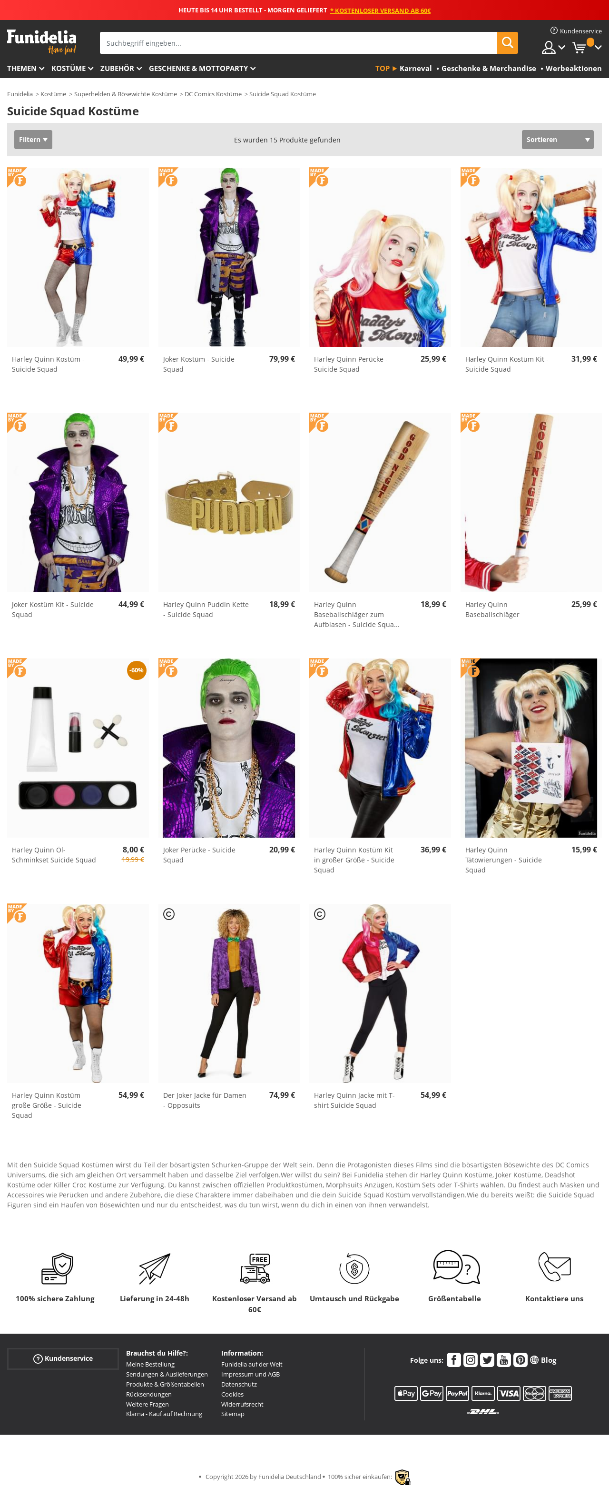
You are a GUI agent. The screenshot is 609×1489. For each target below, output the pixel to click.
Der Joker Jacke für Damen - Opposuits (204, 1100)
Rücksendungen (149, 1394)
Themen (22, 68)
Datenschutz (239, 1384)
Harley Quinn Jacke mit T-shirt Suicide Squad (354, 1100)
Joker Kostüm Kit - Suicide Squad (53, 609)
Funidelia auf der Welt (252, 1364)
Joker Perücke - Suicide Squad (199, 854)
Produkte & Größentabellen (165, 1384)
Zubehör (117, 68)
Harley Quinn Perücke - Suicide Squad (351, 364)
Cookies (232, 1394)
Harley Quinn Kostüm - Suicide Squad (48, 364)
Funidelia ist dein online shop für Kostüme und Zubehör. (41, 42)
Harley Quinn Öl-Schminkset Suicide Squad (54, 854)
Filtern (29, 139)
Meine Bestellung (150, 1364)
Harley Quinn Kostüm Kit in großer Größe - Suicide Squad (354, 859)
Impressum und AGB (250, 1374)
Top (382, 68)
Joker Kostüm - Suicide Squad (199, 364)
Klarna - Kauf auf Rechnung (164, 1413)
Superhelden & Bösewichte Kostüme (125, 94)
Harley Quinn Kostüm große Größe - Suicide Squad (46, 1105)
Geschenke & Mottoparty (198, 68)
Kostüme (68, 68)
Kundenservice (63, 1359)
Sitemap (233, 1413)
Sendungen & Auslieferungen (167, 1374)
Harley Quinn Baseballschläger (492, 609)
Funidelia (20, 94)
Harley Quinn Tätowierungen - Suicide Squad (503, 859)
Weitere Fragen (147, 1404)
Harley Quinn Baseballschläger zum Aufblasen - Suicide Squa (357, 614)
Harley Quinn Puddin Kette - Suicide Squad (206, 609)
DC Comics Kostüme (213, 94)
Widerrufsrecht (242, 1404)
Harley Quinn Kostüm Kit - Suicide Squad (507, 364)
